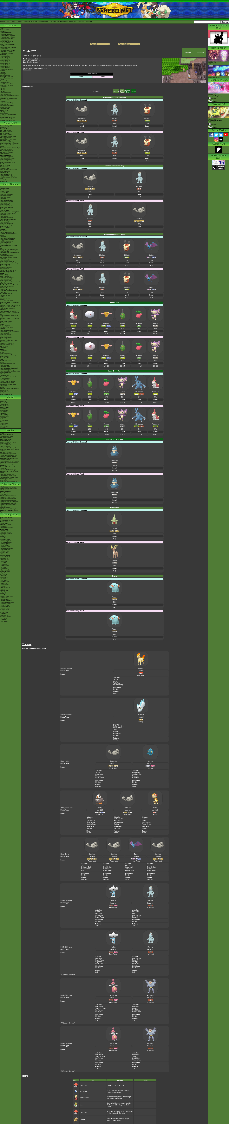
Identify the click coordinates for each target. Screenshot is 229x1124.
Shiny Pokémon (4, 153)
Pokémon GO (4, 198)
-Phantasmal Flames (6, 533)
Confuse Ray (137, 774)
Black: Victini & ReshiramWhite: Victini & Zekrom (9, 458)
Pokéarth (89, 22)
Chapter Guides (4, 406)
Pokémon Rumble (5, 304)
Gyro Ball (135, 778)
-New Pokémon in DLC (7, 119)
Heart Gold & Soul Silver (7, 301)
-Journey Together (5, 541)
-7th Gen (2, 91)
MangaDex (3, 401)
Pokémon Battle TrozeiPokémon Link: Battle (9, 253)
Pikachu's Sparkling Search (8, 503)
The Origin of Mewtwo (6, 434)
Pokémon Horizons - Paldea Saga (10, 148)
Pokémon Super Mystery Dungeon (10, 263)
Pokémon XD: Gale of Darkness (9, 331)
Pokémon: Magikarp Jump (7, 238)
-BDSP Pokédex (5, 46)
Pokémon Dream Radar (7, 277)
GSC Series (3, 411)
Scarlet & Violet (4, 191)
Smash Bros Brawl (5, 323)
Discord (34, 22)
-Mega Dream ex (5, 587)
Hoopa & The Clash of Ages (8, 470)
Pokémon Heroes (5, 443)
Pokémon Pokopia (5, 195)
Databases (10, 25)
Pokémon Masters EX (6, 201)
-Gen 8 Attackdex (5, 66)
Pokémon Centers (5, 94)
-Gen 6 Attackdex (5, 63)
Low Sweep (136, 915)
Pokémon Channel (5, 334)
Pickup (140, 722)
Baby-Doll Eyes (118, 726)
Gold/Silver (3, 350)
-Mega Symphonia (5, 592)
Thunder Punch (100, 1008)
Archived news (4, 30)
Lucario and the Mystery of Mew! (9, 448)
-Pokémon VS (4, 615)
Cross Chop (136, 1012)
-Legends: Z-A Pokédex (7, 51)
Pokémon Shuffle (5, 260)
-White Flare (3, 538)
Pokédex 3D (3, 288)
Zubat (136, 854)
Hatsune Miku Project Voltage (8, 98)
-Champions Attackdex (6, 69)
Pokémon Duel (4, 269)
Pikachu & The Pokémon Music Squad (9, 511)
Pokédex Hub (43, 22)
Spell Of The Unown (6, 439)
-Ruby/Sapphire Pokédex (7, 35)
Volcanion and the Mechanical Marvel (9, 472)
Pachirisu (141, 715)
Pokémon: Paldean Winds (7, 162)
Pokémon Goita (4, 391)
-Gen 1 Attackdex (5, 56)
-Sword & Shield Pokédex (7, 44)
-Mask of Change (5, 608)
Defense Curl (119, 819)
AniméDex (3, 127)
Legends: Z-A (4, 193)
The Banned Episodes (6, 152)
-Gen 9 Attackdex (5, 68)
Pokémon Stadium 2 (6, 353)
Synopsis (212, 124)
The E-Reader (4, 346)
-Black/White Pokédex (6, 38)
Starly (100, 807)
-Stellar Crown (4, 545)
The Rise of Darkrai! (6, 452)
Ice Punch (99, 1010)
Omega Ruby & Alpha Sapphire (9, 250)
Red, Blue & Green (5, 361)
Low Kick (98, 913)
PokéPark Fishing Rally (7, 344)
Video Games (10, 184)
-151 (1, 554)
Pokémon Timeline (5, 92)
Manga (10, 397)
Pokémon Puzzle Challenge (8, 355)
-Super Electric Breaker (7, 602)
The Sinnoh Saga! (5, 137)
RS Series (3, 413)
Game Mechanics (5, 82)
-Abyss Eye (3, 583)
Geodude (113, 761)
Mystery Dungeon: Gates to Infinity (10, 282)
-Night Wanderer (5, 606)
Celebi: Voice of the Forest (8, 442)
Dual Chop (136, 963)
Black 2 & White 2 (5, 276)
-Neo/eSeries (4, 568)
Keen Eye (99, 814)
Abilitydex (3, 73)
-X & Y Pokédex (4, 40)
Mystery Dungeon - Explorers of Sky (9, 313)
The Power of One (5, 437)
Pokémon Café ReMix (6, 200)
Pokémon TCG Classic (6, 527)
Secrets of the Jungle (6, 478)
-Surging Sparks (5, 543)
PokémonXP (3, 97)
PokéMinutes (4, 167)
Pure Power (113, 907)
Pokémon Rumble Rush (7, 239)
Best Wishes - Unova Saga (8, 139)
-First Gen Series (5, 570)
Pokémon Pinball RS (6, 337)
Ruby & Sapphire (5, 326)
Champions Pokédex (76, 22)
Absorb (127, 865)
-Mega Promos (4, 573)
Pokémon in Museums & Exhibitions (7, 100)
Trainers (188, 52)
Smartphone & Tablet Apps (8, 384)
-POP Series (3, 580)
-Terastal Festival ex (6, 600)
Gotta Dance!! (4, 494)
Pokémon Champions (6, 194)
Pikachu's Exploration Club (8, 500)
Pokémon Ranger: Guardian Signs (10, 302)
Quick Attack (117, 728)
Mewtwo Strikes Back (6, 436)
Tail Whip (116, 683)
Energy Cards (4, 523)
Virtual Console (4, 380)
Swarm (133, 91)
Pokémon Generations (6, 156)
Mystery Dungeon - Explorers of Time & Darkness (9, 319)
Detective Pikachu (5, 242)
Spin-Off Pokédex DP (6, 76)
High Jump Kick (100, 963)
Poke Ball (83, 1085)
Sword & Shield (4, 210)
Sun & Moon (3, 231)
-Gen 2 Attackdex (5, 57)
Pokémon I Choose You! (7, 474)
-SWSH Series (4, 560)
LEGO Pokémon (5, 107)
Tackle (115, 679)
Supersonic (129, 867)
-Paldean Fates (4, 551)
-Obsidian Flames (5, 555)
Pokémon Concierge (6, 174)
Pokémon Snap (4, 365)
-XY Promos (3, 579)
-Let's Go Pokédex (5, 43)
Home (13, 22)
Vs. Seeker (84, 1091)
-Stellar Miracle (4, 605)
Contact (27, 22)
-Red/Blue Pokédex (6, 32)
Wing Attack (91, 822)
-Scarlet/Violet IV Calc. (6, 84)
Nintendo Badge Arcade (7, 271)
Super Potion (84, 1097)
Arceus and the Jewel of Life (8, 455)
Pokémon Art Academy (6, 255)
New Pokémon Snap (6, 225)
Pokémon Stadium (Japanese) (9, 368)
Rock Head (113, 768)
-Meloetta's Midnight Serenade (9, 462)
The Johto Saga (4, 133)
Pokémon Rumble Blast (7, 286)
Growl (115, 681)
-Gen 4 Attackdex (5, 60)
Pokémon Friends (5, 197)
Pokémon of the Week (6, 85)
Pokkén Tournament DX (7, 241)
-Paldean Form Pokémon (7, 120)
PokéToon (3, 164)
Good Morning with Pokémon (8, 169)
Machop (150, 900)
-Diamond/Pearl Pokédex (7, 37)
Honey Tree (127, 91)
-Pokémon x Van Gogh (6, 103)
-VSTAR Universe (5, 614)
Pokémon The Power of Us (8, 475)
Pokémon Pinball (5, 366)
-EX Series (3, 567)
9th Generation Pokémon (7, 117)
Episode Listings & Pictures (8, 126)
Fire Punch (99, 1006)
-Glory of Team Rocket (6, 596)
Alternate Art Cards (5, 524)
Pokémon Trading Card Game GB (10, 371)
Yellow (2, 362)
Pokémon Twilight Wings (7, 158)
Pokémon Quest (5, 244)
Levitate (150, 768)
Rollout (116, 824)
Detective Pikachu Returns (8, 206)
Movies (10, 430)
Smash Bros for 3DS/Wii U (8, 270)
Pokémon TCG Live (6, 228)
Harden (98, 776)
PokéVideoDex (4, 168)
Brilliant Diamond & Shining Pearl (10, 212)
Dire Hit (82, 1119)
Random (116, 91)
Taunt (144, 820)
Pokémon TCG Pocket (6, 207)
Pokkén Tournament (6, 267)
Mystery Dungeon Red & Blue (9, 340)
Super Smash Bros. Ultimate (8, 245)
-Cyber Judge (4, 612)
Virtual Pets (3, 385)
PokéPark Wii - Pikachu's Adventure (7, 309)
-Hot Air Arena (4, 598)
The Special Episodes (6, 150)
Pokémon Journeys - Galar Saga (9, 143)
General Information (6, 400)
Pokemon (200, 52)
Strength (135, 962)
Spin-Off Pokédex (5, 75)
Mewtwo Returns (5, 440)
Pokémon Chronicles (6, 149)
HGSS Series (4, 420)
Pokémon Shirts (4, 108)
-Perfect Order (4, 530)
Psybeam (98, 962)
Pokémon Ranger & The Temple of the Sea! (10, 450)
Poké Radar (122, 91)
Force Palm (99, 917)
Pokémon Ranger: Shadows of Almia (9, 316)
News (2, 28)
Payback (135, 776)
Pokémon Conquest (6, 283)
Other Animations (5, 171)
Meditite (113, 900)
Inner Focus (136, 861)
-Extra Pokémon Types (6, 520)
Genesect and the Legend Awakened (7, 464)
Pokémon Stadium (5, 369)
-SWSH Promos (4, 576)
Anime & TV (10, 123)
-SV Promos (3, 574)
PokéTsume (3, 181)
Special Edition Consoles (7, 381)
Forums (19, 22)
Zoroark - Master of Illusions (8, 456)
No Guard (150, 907)
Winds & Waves (4, 188)
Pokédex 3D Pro (5, 289)
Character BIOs (4, 403)
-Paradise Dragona (5, 603)
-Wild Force (3, 611)
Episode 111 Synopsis (216, 96)
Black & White (4, 274)
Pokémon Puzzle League (7, 363)
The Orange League (6, 132)
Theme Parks (4, 110)
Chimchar (155, 807)
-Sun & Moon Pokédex (6, 41)
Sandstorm (99, 774)
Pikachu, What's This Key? (8, 509)
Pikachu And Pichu (5, 490)
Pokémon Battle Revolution (8, 311)
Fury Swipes (146, 822)
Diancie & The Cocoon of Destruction (7, 467)
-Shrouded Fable (5, 546)
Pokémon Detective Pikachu (8, 481)
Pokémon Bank (4, 251)
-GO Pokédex (4, 49)
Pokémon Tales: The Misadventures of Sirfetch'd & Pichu (8, 177)
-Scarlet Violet (4, 558)
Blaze (155, 814)
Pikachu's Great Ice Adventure (9, 501)
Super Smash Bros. (6, 372)
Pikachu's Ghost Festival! (7, 497)
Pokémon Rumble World (7, 261)
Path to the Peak (5, 165)
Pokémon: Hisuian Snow (7, 161)
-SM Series (3, 561)
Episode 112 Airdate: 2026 (215, 120)
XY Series (3, 425)
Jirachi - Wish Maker (6, 445)
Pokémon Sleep (4, 204)
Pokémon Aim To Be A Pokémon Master (9, 145)
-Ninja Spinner (4, 584)
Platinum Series (4, 419)
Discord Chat (4, 113)
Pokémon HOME (5, 214)
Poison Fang (129, 870)
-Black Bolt (3, 536)
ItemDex (2, 70)
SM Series (3, 427)
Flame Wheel (146, 824)
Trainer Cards (4, 522)
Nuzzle (115, 731)
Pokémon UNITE (5, 203)
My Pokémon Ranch (6, 321)
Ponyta (140, 668)
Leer (143, 819)
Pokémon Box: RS (5, 336)
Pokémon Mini (4, 356)
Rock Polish (118, 822)
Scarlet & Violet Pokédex (58, 22)
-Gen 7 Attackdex (5, 65)
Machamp (150, 995)
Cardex (2, 79)
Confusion (136, 772)
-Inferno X (3, 589)
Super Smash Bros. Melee (7, 358)
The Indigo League (5, 130)
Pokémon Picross (5, 264)
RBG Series (3, 408)
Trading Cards (10, 514)
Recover (98, 1012)
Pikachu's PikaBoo (5, 491)
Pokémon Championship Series (9, 95)
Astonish (128, 869)
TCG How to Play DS (6, 293)
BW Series (3, 422)
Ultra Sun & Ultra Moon (7, 232)
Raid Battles (3, 526)
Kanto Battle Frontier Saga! (8, 136)
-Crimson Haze (4, 609)
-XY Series (3, 562)
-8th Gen (2, 89)
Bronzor (150, 761)
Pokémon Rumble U (6, 280)
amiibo (2, 387)
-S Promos (3, 619)
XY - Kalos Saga (5, 140)
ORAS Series (4, 426)
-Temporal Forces (5, 549)
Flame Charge (118, 685)
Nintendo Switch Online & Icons (9, 388)
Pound (97, 912)
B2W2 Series (4, 423)
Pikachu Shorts (10, 484)
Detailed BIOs (4, 404)
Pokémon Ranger (5, 339)
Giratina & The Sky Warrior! (8, 453)
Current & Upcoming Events (8, 114)
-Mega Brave (4, 590)
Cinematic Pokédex (6, 81)
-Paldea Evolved (5, 557)
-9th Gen (2, 88)
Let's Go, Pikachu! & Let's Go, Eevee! (9, 234)
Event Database (4, 116)
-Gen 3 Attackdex (5, 59)
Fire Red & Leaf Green (6, 327)
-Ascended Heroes (5, 532)
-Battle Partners (4, 599)
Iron (81, 1105)
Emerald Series (4, 416)
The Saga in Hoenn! (6, 134)
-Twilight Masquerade (6, 548)
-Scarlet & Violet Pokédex (7, 50)
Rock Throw (99, 778)
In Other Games (4, 378)
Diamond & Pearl (5, 298)
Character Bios (4, 129)
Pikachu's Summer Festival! (8, 496)
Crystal (2, 352)
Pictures (212, 101)
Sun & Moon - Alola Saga (7, 142)
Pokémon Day (4, 104)
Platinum (2, 299)
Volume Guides (4, 407)
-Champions (3, 87)
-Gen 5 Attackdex (5, 62)
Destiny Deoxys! (5, 446)
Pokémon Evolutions (6, 159)
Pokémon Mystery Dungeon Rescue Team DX (8, 219)
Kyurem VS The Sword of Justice (9, 461)
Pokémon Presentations (7, 105)
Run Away (140, 675)
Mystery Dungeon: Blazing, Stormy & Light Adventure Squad (10, 306)
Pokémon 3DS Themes (7, 382)
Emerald (2, 328)
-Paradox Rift (4, 552)
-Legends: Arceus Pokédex (8, 47)
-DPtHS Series (4, 565)
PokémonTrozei (4, 342)
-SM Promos (3, 577)
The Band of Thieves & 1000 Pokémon (8, 257)
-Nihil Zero (3, 586)
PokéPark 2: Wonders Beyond (9, 285)
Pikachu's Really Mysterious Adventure (8, 505)
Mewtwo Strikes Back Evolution (9, 477)
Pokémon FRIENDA (6, 394)
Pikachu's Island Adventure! (8, 498)
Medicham (113, 995)
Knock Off (135, 917)
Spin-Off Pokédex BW (6, 78)
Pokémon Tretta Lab (6, 279)
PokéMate (3, 347)
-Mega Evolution (5, 535)
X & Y (2, 248)
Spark (115, 729)
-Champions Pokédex (6, 53)
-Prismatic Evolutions (6, 542)
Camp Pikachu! (4, 493)
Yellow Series (4, 410)
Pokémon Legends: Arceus (8, 213)
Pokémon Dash (4, 333)
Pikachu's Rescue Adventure (8, 488)
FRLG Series (4, 414)
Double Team (91, 824)
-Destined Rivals (5, 539)
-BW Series (3, 564)
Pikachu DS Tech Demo (7, 343)
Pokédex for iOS (5, 295)
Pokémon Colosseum (6, 330)
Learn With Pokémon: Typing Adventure (8, 291)
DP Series (3, 417)
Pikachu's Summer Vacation (8, 487)
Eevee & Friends (5, 507)
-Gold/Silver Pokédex (6, 34)
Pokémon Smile (4, 222)
